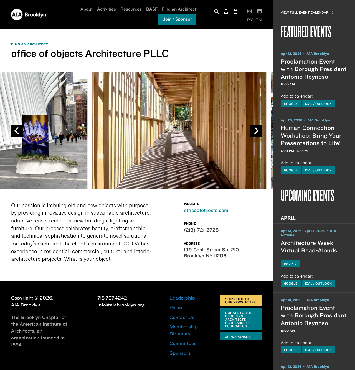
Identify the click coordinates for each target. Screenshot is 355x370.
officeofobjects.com (206, 210)
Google (290, 104)
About (86, 9)
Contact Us (181, 317)
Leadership (182, 298)
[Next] (256, 131)
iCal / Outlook (318, 104)
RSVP (290, 264)
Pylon (175, 307)
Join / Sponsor (177, 19)
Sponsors (180, 353)
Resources (131, 9)
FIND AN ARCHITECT (29, 44)
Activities (106, 9)
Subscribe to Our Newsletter (240, 300)
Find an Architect (179, 9)
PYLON (254, 19)
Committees (183, 343)
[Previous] (17, 131)
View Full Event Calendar (307, 12)
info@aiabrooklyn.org (121, 305)
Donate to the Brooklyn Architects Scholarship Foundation (238, 319)
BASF (152, 9)
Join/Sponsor (238, 336)
